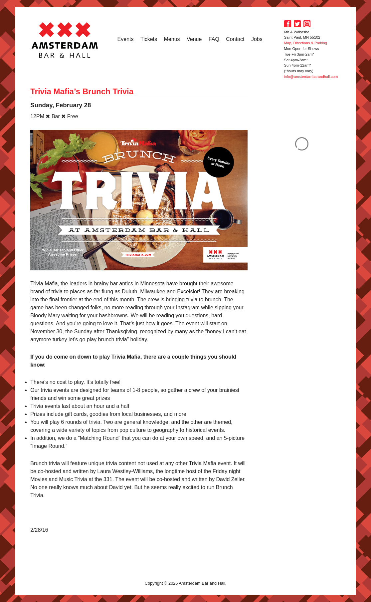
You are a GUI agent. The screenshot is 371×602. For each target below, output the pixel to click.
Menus (172, 39)
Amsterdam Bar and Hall (65, 40)
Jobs (257, 39)
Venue (194, 39)
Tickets (148, 39)
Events (125, 39)
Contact (235, 39)
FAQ (214, 39)
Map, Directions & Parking (305, 43)
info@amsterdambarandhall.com (311, 77)
